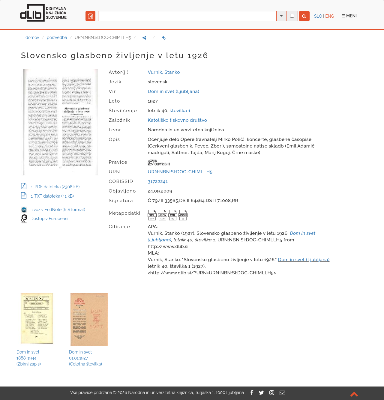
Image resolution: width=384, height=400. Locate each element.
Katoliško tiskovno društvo (177, 120)
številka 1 (180, 110)
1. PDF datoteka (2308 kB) (50, 186)
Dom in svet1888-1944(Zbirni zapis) (28, 358)
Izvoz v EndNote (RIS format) (53, 209)
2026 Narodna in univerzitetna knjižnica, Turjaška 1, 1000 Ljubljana (181, 392)
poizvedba (57, 37)
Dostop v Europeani (49, 218)
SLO (318, 16)
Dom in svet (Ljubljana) (173, 91)
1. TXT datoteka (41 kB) (47, 196)
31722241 (158, 181)
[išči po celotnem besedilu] (292, 16)
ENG (329, 16)
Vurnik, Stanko (164, 72)
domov (32, 37)
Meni (349, 15)
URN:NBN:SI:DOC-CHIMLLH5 (180, 172)
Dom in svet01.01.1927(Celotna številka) (85, 358)
